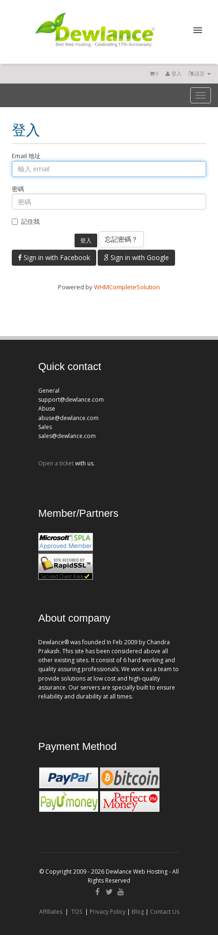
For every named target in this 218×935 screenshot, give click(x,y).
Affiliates (50, 912)
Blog (138, 912)
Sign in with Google (136, 257)
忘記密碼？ (121, 239)
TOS (76, 912)
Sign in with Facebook (54, 257)
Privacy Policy (108, 912)
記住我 (26, 221)
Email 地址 (26, 156)
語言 (200, 73)
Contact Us (164, 912)
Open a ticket (56, 463)
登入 (174, 73)
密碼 (18, 189)
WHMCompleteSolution (127, 287)
